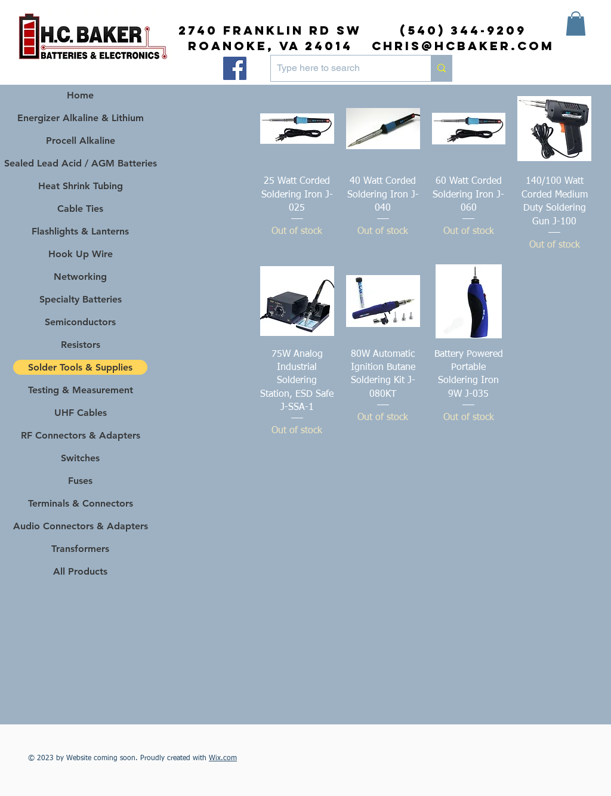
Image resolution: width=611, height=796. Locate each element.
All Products (80, 571)
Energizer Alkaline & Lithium (80, 118)
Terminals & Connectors (80, 503)
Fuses (80, 480)
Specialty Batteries (80, 299)
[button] (576, 23)
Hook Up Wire (80, 254)
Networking (80, 276)
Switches (80, 458)
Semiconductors (80, 322)
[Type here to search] (341, 68)
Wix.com (223, 758)
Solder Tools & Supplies (80, 367)
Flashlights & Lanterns (80, 231)
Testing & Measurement (80, 390)
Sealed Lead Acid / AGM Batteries (80, 163)
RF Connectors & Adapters (80, 435)
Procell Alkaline (80, 140)
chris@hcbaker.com (463, 45)
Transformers (80, 548)
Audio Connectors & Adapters (80, 526)
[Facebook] (234, 68)
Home (80, 95)
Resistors (80, 344)
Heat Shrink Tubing (80, 186)
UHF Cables (80, 412)
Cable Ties (80, 208)
